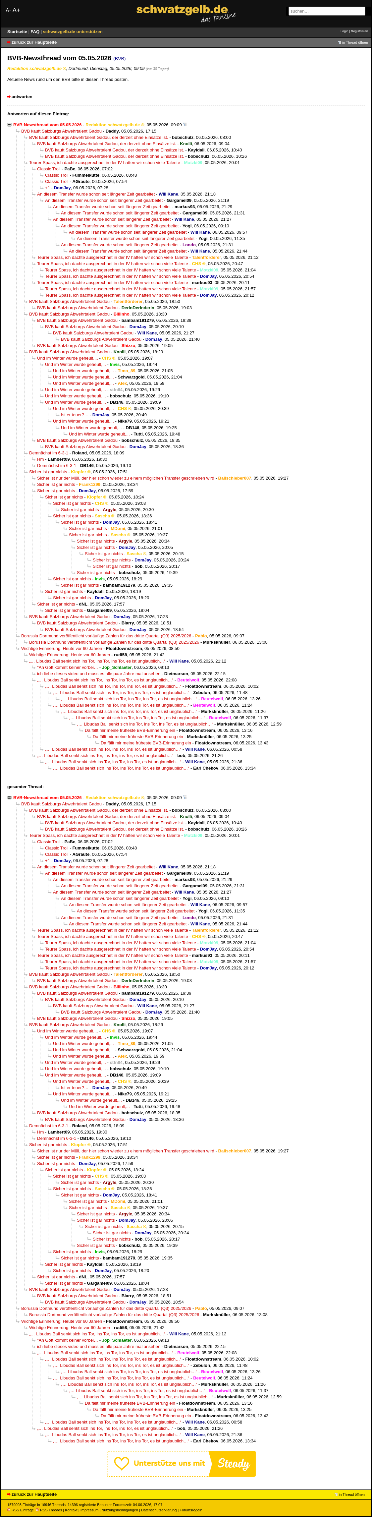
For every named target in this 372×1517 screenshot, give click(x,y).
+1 (47, 187)
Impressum (89, 1510)
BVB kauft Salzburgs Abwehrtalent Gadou (61, 131)
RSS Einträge (20, 1510)
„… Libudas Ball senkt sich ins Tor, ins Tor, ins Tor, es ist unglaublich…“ (97, 661)
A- (8, 10)
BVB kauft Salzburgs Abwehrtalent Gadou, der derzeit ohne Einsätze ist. (98, 137)
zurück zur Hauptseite (34, 42)
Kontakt (71, 1510)
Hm (40, 459)
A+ (16, 10)
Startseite (17, 31)
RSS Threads (49, 1510)
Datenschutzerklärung (159, 1510)
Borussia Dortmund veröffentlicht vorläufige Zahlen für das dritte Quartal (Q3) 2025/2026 (106, 635)
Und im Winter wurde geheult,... (67, 358)
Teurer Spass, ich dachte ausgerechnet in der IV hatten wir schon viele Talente (104, 162)
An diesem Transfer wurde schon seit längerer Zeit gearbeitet (96, 194)
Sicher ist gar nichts (48, 471)
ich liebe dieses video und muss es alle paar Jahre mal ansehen (98, 673)
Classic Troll (49, 168)
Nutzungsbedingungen (119, 1510)
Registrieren (359, 31)
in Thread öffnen (355, 42)
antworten (22, 96)
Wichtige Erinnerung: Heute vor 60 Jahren (61, 648)
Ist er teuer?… (74, 414)
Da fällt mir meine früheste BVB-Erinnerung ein (130, 730)
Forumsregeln (191, 1510)
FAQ (35, 31)
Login (344, 31)
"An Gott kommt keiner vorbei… (67, 667)
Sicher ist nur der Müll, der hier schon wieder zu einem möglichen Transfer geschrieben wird (125, 478)
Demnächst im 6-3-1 (48, 452)
